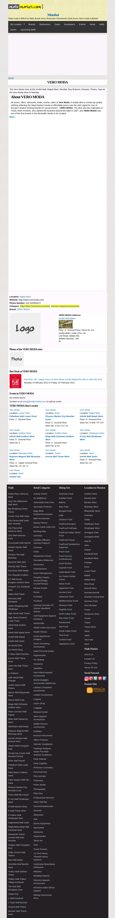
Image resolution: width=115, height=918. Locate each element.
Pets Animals (40, 776)
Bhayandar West (92, 511)
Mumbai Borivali (91, 592)
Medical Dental (41, 712)
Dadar (87, 519)
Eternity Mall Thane (17, 566)
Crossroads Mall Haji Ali (19, 543)
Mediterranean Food (68, 601)
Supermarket (40, 836)
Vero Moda (14, 410)
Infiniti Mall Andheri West (22, 436)
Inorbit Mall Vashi (88, 456)
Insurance (38, 664)
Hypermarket (40, 655)
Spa (35, 819)
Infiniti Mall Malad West (91, 416)
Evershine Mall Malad (18, 570)
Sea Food (63, 626)
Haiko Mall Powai (16, 594)
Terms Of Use (90, 667)
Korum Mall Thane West (57, 456)
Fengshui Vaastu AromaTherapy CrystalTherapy (41, 580)
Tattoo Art (38, 840)
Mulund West (90, 588)
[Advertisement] (57, 54)
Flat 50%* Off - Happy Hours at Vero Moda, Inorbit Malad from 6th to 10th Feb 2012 (63, 379)
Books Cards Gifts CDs (44, 527)
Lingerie (37, 699)
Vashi (91, 453)
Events (82, 24)
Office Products (41, 740)
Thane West (90, 627)
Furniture (38, 601)
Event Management (43, 573)
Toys (36, 845)
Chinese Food (65, 519)
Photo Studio (40, 785)
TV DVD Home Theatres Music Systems (41, 856)
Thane (57, 453)
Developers (69, 24)
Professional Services (44, 797)
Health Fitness (40, 632)
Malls (101, 24)
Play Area (38, 793)
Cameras (38, 535)
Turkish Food (65, 639)
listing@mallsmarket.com (34, 401)
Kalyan (87, 549)
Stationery (38, 832)
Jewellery (38, 668)
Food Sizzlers (65, 563)
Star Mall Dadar (15, 860)
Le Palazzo (13, 673)
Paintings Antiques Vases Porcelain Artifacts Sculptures (43, 751)
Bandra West (90, 502)
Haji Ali (87, 541)
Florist (36, 592)
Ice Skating (39, 659)
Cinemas (38, 547)
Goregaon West (91, 536)
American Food (66, 494)
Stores (13, 29)
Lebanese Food (66, 596)
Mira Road (89, 584)
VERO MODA (23, 309)
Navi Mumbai (90, 605)
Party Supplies (40, 763)
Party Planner (40, 759)
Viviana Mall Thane (17, 907)
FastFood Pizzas (67, 540)
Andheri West (24, 433)
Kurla (57, 413)
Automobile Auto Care (44, 502)
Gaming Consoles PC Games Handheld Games (44, 608)
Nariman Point (91, 601)
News (92, 24)
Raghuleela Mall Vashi (18, 822)
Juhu (86, 545)
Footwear (38, 596)
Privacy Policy (91, 663)
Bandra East (90, 498)
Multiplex (38, 731)
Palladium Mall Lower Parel (23, 416)
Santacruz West (91, 614)
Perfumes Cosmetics (43, 767)
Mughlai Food (65, 609)
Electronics (39, 564)
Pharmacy (38, 780)
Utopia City (15, 476)
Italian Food (64, 583)
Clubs (36, 551)
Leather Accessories (43, 695)
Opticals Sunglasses (43, 744)
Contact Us (89, 659)
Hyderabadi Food (67, 572)
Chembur (88, 515)
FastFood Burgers (67, 524)
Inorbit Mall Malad (67, 318)
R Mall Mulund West (17, 806)
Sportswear (39, 827)
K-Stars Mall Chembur (18, 654)
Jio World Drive (15, 645)
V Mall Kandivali (15, 898)
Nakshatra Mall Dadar (18, 726)
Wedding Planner (42, 876)
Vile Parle (88, 639)
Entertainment (40, 569)
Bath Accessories (42, 518)
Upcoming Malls (28, 29)
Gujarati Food (65, 567)
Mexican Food (65, 605)
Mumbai (53, 15)
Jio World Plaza (15, 649)
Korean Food (65, 592)
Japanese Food (66, 588)
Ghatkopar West (96, 433)
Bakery (62, 502)
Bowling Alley (40, 531)
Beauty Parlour (41, 523)
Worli (21, 473)
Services (38, 810)
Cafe (61, 515)
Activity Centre (40, 494)
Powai (87, 609)
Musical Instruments (43, 735)
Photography (40, 789)
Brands (32, 24)
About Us (88, 654)
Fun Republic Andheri (18, 575)
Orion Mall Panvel (16, 760)
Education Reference (43, 560)
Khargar (88, 562)
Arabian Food (65, 498)
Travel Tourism (40, 849)
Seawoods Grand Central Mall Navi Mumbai (16, 837)
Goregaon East (91, 532)
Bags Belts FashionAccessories (35, 306)
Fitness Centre (40, 588)
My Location (16, 24)
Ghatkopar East (91, 524)
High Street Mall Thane (19, 613)
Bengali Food (65, 511)
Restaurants (64, 622)
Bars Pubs (64, 506)
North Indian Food (67, 614)
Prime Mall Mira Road (18, 794)
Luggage (38, 708)
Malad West (25, 296)
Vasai (86, 631)
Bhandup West (25, 453)
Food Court (64, 551)
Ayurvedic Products (43, 506)
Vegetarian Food (67, 644)
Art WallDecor (40, 498)
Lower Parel (24, 413)
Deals (57, 24)
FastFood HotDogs (68, 528)
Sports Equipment (42, 823)
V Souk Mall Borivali (17, 902)
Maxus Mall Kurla (16, 700)
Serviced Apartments (43, 806)
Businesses (45, 24)
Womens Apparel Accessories (65, 306)
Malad (87, 575)
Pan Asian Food (66, 618)
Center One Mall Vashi (18, 516)
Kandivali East (91, 554)
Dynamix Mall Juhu (17, 562)
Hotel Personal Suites (44, 651)
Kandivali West (91, 558)
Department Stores (42, 556)
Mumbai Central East (94, 597)
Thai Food (64, 635)
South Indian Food (67, 631)
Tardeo (87, 618)
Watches (38, 871)
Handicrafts (39, 623)
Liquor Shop (39, 703)
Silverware (38, 815)
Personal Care (40, 772)
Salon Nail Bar (40, 802)
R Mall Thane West (17, 811)
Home (11, 78)
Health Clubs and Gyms (45, 627)
